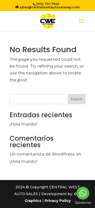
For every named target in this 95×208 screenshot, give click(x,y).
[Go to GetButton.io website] (83, 202)
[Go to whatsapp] (83, 193)
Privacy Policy (58, 200)
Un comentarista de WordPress (42, 154)
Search (77, 99)
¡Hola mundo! (23, 124)
